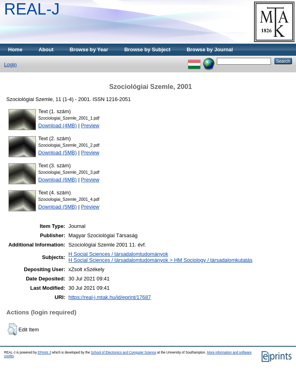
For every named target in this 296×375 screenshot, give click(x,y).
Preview (90, 125)
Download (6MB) (57, 180)
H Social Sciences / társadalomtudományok (118, 254)
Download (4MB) (57, 125)
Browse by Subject (147, 49)
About (46, 49)
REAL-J (32, 9)
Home (15, 49)
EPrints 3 (44, 352)
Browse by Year (89, 49)
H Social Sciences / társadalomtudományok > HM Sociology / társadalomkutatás (161, 260)
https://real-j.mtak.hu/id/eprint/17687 (110, 297)
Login (10, 64)
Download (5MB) (57, 153)
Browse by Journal (210, 49)
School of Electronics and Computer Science (123, 352)
